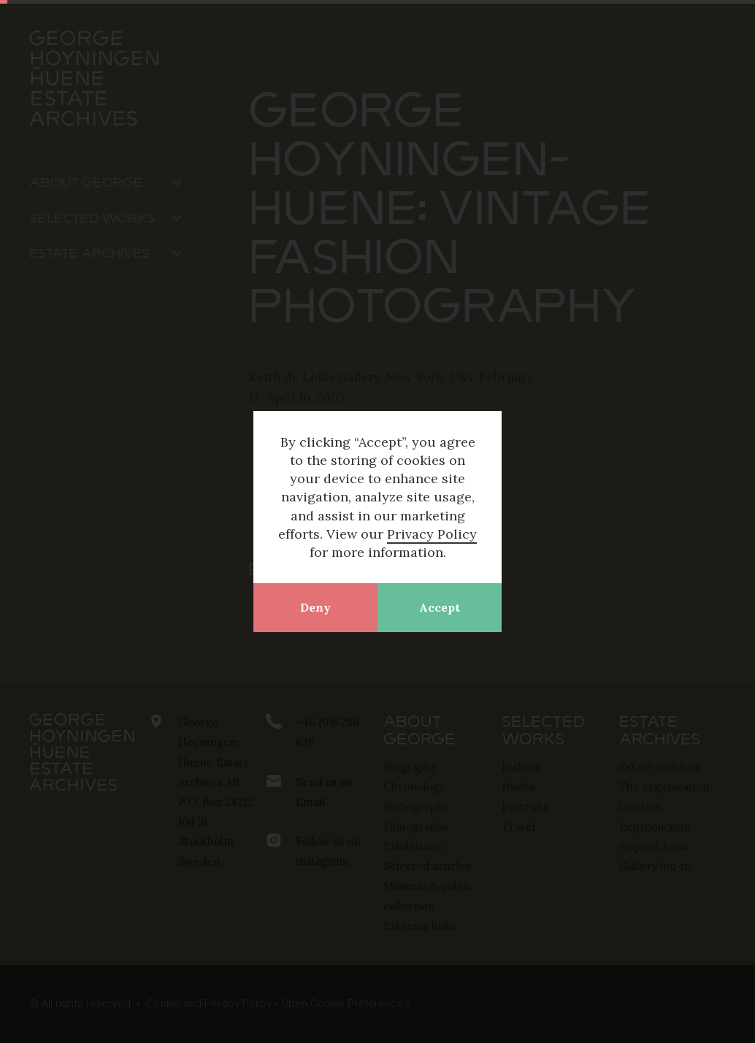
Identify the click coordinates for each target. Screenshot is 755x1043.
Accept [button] (439, 607)
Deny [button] (315, 607)
